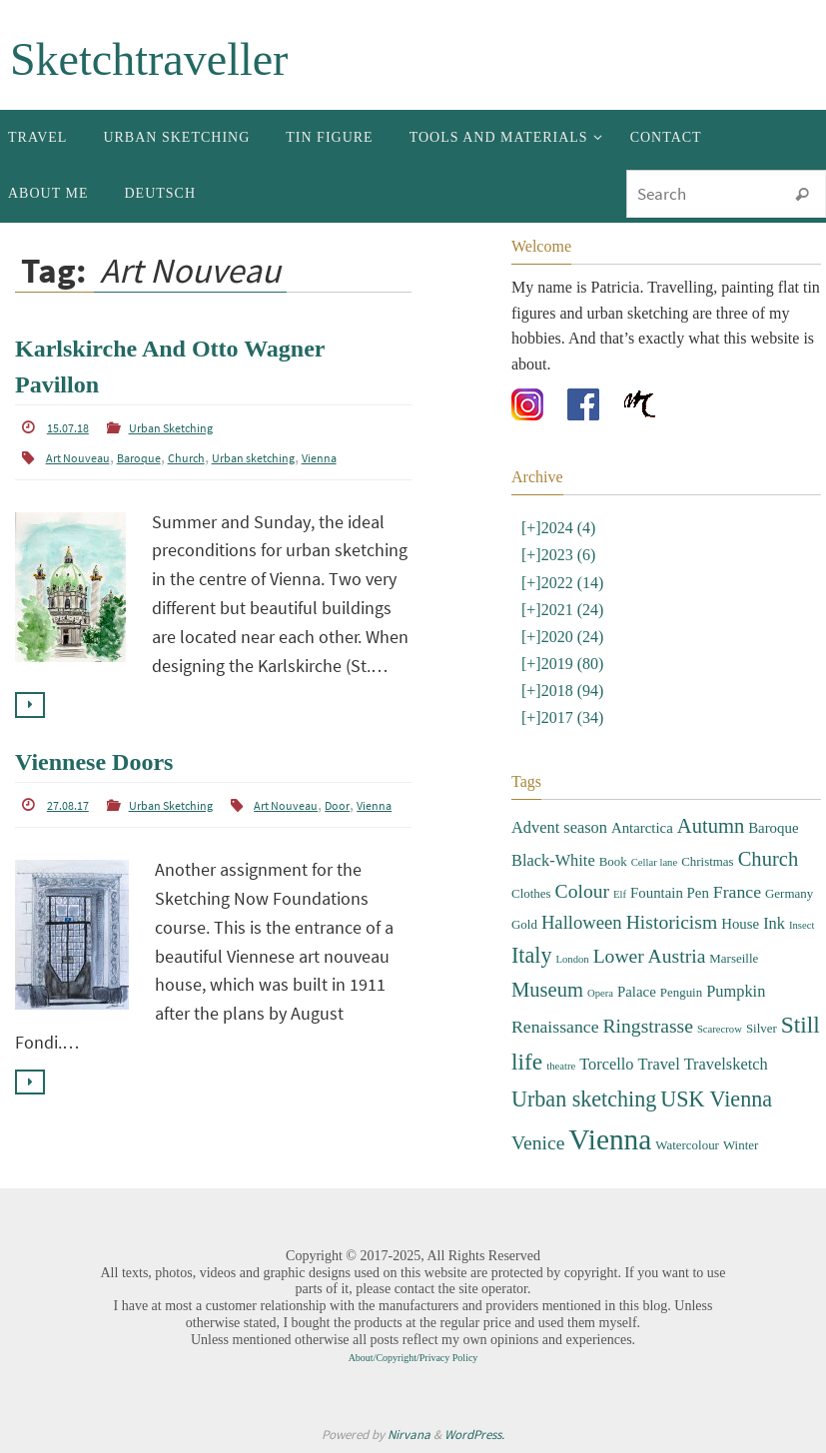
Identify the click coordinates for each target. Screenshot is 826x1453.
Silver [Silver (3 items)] (761, 1028)
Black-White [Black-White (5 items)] (553, 860)
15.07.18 (68, 427)
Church (186, 457)
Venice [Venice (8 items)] (537, 1142)
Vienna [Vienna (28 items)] (609, 1139)
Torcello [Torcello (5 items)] (606, 1064)
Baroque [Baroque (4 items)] (773, 828)
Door (337, 805)
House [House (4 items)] (740, 924)
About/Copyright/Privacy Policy (413, 1357)
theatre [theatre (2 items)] (560, 1066)
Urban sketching (253, 457)
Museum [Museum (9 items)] (547, 990)
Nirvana (409, 1434)
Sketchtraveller (149, 59)
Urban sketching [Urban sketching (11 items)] (583, 1099)
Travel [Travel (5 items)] (659, 1064)
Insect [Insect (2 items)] (801, 925)
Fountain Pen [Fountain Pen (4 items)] (669, 893)
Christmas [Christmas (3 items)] (707, 861)
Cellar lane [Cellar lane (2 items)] (654, 862)
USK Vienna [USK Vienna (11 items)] (716, 1099)
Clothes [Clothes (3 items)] (531, 893)
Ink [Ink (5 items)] (774, 923)
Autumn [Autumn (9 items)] (710, 826)
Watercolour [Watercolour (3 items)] (687, 1144)
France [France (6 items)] (737, 892)
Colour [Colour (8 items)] (582, 891)
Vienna (319, 457)
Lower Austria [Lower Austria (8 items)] (649, 956)
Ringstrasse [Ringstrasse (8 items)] (648, 1026)
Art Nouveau (78, 457)
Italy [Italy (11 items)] (531, 955)
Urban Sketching (171, 427)
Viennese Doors (94, 762)
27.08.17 (68, 805)
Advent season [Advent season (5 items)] (559, 827)
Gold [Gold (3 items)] (524, 924)
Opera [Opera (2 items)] (600, 993)
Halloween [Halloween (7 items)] (581, 922)
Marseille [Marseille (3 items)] (733, 958)
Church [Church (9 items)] (768, 859)
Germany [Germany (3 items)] (789, 893)
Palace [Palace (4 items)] (636, 992)
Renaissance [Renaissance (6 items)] (555, 1027)
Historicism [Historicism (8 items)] (672, 922)
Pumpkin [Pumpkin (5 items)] (735, 991)
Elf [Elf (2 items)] (619, 894)
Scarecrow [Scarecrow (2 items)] (719, 1029)
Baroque (139, 457)
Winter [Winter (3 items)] (740, 1144)
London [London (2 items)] (571, 959)
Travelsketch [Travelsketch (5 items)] (726, 1064)
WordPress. (474, 1434)
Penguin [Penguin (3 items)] (681, 992)
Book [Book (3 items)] (613, 861)
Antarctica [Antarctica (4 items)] (642, 828)
